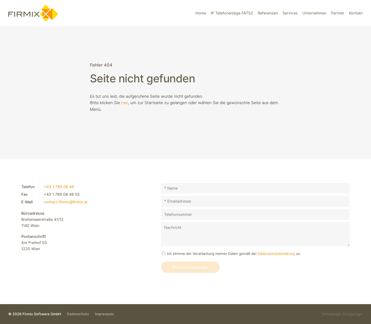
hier (124, 102)
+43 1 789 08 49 (59, 186)
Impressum (104, 314)
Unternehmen (314, 13)
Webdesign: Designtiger (342, 314)
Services (290, 13)
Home (200, 13)
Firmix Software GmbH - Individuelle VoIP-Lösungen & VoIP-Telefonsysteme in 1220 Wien (33, 13)
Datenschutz (78, 314)
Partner (337, 13)
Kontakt (356, 13)
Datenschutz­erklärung (276, 253)
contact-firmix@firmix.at (66, 202)
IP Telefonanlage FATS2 (232, 13)
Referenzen (268, 13)
